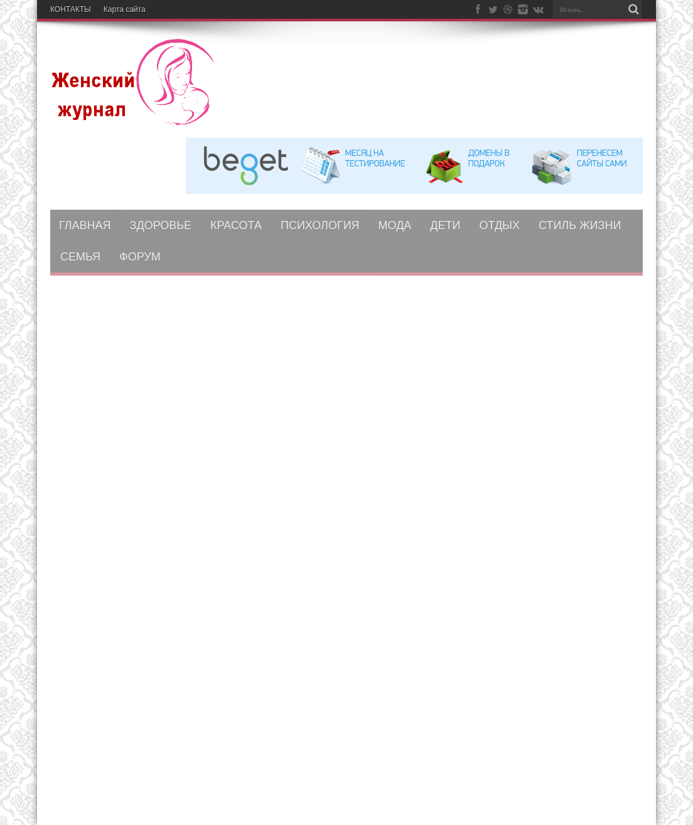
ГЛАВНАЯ (85, 225)
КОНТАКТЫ (70, 9)
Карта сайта (125, 9)
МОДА (395, 225)
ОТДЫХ (500, 225)
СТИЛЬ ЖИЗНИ (580, 225)
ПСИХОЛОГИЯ (320, 225)
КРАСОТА (236, 225)
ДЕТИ (445, 225)
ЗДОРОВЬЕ (161, 225)
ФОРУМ (140, 257)
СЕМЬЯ (80, 257)
